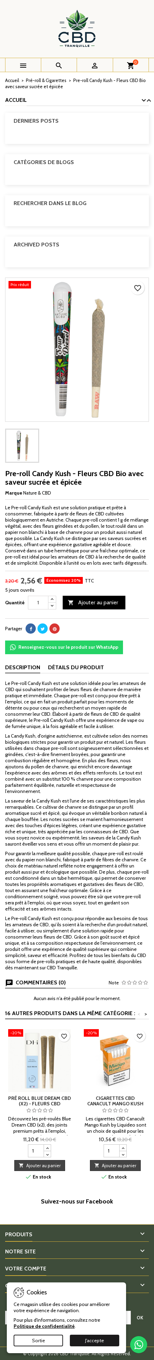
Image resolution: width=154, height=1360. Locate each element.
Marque (13, 493)
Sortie (38, 1340)
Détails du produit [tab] (76, 667)
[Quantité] (38, 602)
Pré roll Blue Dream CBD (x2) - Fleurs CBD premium (39, 1103)
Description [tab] (22, 667)
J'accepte (94, 1340)
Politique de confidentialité (44, 1326)
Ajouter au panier (93, 602)
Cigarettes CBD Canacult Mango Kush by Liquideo (115, 1103)
